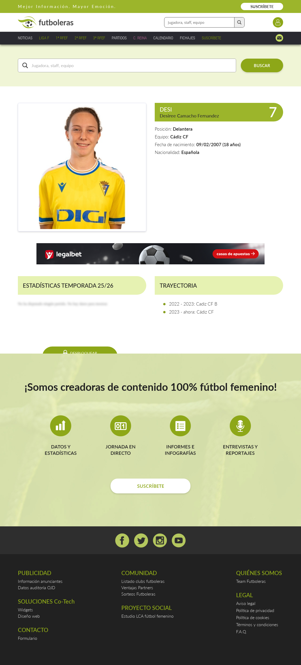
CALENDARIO (163, 37)
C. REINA (140, 37)
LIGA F (44, 37)
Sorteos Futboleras (138, 593)
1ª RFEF (62, 37)
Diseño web (29, 616)
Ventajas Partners (137, 587)
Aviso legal (245, 603)
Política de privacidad (255, 610)
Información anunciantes (40, 581)
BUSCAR (262, 65)
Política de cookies (252, 617)
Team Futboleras (251, 581)
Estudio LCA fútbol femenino (147, 616)
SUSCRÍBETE (262, 6)
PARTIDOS (119, 37)
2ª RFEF (81, 37)
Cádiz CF (179, 136)
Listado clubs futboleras (143, 581)
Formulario (27, 638)
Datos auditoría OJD (36, 587)
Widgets (25, 609)
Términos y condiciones (257, 624)
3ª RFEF (99, 37)
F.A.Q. (241, 631)
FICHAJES (187, 37)
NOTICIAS (25, 37)
